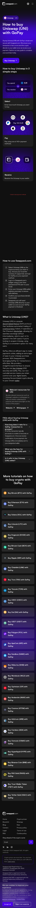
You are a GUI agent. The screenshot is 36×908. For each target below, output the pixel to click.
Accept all (7, 904)
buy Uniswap (17, 368)
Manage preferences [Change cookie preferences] (8, 899)
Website (10, 408)
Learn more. (11, 861)
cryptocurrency (9, 329)
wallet (17, 380)
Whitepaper (23, 408)
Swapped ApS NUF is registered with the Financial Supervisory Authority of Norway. (16, 879)
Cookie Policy (21, 899)
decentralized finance (11, 324)
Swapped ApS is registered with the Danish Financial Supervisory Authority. (15, 873)
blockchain (18, 331)
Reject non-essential (22, 904)
